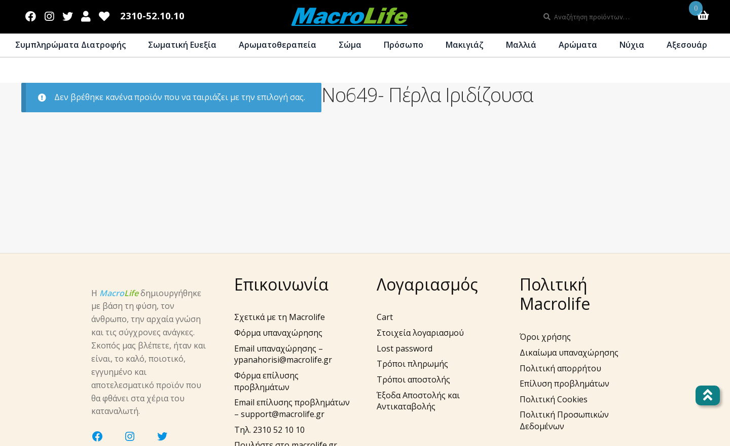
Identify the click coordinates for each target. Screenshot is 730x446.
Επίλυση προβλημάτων (564, 383)
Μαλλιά (521, 44)
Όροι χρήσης (545, 336)
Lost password (404, 348)
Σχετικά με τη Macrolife (279, 317)
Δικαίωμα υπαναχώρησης (569, 352)
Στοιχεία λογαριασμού (420, 332)
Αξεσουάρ (687, 44)
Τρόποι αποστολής (413, 379)
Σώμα (350, 44)
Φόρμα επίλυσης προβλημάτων (266, 381)
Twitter (67, 14)
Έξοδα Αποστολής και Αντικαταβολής (418, 401)
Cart (385, 317)
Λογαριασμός (86, 14)
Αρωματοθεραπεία (277, 44)
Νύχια (631, 44)
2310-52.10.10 (152, 16)
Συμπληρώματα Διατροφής (70, 44)
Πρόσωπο (403, 44)
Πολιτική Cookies (554, 399)
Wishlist (104, 14)
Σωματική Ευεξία (182, 44)
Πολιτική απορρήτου (560, 368)
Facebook (31, 14)
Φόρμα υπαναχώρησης (278, 332)
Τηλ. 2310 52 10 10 (269, 429)
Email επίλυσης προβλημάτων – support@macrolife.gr (292, 408)
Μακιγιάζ (465, 44)
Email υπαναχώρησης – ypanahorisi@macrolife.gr (283, 354)
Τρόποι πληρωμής (412, 363)
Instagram (49, 14)
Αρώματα (578, 44)
